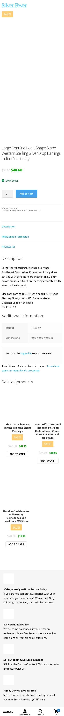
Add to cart (26, 193)
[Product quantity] (7, 194)
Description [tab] (8, 226)
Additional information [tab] (15, 236)
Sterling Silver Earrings (31, 210)
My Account (25, 714)
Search (41, 714)
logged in (26, 353)
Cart (57, 712)
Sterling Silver (15, 210)
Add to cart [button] (17, 454)
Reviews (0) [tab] (8, 246)
